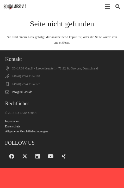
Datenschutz (12, 126)
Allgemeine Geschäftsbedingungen (26, 131)
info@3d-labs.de (22, 92)
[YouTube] (50, 156)
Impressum (12, 121)
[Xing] (63, 156)
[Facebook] (11, 156)
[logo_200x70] (14, 6)
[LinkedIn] (37, 156)
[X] (24, 156)
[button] (107, 6)
